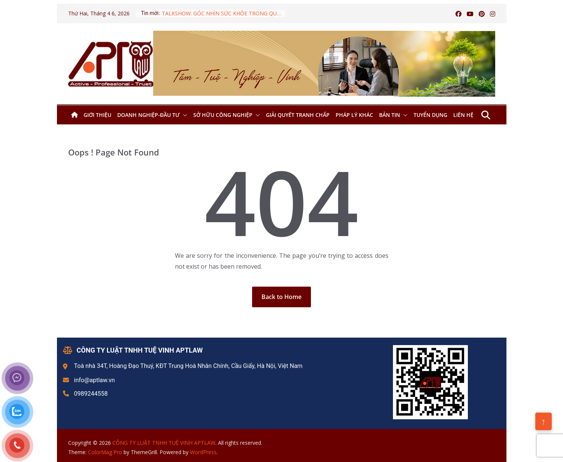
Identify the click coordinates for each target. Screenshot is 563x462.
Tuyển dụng (430, 114)
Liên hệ (463, 114)
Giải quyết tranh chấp (298, 114)
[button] (183, 115)
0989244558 (91, 393)
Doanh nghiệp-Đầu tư (148, 114)
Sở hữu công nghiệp (222, 114)
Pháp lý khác (354, 114)
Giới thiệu (97, 114)
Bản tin (389, 114)
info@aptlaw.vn (94, 380)
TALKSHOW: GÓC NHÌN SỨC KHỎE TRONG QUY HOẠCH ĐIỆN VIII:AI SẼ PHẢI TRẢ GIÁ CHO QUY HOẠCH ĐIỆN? (223, 13)
